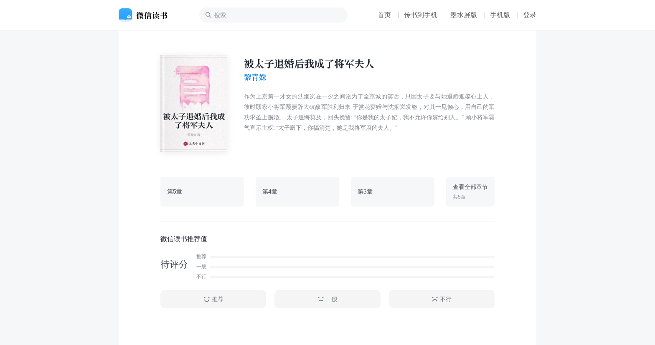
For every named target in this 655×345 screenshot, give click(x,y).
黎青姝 (255, 77)
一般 (327, 299)
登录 (529, 14)
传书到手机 (420, 14)
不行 (442, 299)
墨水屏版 (463, 14)
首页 (384, 14)
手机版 (500, 14)
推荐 (213, 299)
